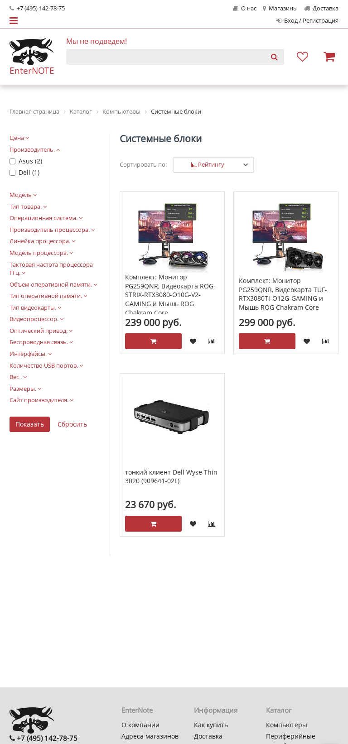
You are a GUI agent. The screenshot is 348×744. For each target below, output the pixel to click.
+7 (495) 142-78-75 (37, 8)
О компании (140, 724)
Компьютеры (286, 724)
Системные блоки (161, 138)
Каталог (278, 710)
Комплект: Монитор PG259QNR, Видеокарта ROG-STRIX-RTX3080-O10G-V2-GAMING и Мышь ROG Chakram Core (170, 295)
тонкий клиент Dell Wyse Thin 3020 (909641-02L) (171, 476)
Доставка (321, 8)
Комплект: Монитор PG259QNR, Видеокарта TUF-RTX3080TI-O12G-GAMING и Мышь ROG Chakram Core (283, 294)
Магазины (280, 8)
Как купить (211, 724)
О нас (244, 8)
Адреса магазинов (150, 736)
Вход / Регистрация (307, 20)
